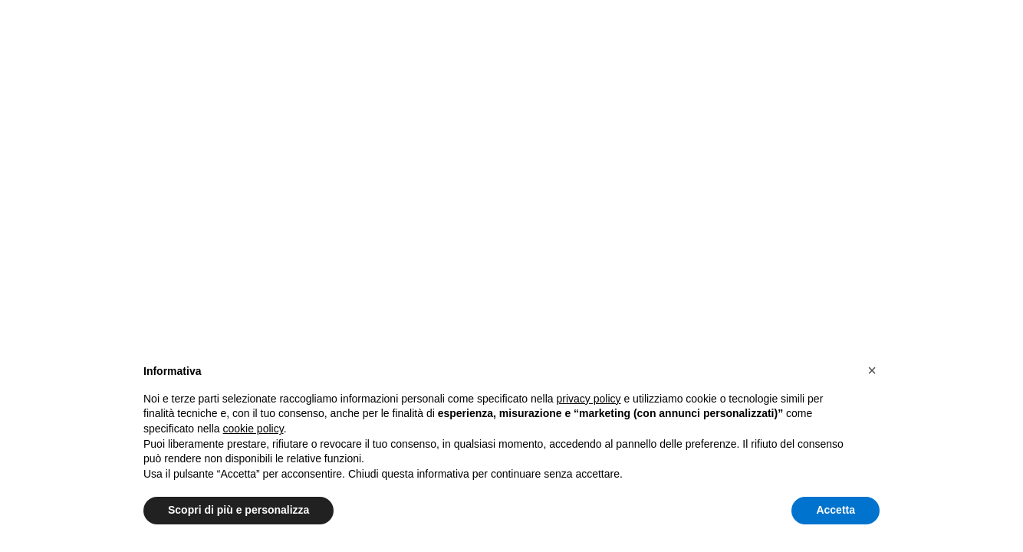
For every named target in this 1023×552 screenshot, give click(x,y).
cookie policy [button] (253, 428)
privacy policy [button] (589, 399)
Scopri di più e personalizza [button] (238, 510)
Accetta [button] (835, 510)
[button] (872, 370)
